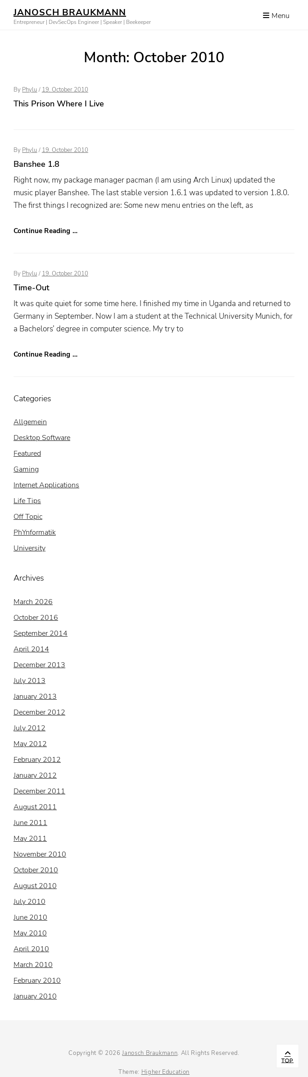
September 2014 (41, 633)
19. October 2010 (65, 90)
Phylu (29, 90)
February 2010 (37, 980)
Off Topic (28, 517)
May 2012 (30, 744)
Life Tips (27, 501)
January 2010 (35, 996)
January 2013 (35, 696)
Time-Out (32, 287)
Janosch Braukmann (70, 12)
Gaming (26, 469)
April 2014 (31, 649)
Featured (27, 453)
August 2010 (35, 886)
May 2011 (30, 838)
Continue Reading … (45, 230)
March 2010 (33, 965)
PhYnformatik (35, 532)
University (29, 548)
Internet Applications (46, 485)
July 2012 (29, 728)
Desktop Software (42, 438)
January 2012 (35, 775)
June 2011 (30, 823)
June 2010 (30, 917)
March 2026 (33, 602)
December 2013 (39, 665)
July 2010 (29, 902)
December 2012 (39, 712)
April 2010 (31, 949)
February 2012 (37, 760)
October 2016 (36, 618)
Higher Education (165, 1072)
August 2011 (35, 807)
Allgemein (30, 422)
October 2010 (36, 870)
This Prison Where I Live (59, 103)
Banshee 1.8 (36, 164)
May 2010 (30, 933)
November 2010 (40, 854)
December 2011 (39, 791)
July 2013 (29, 681)
